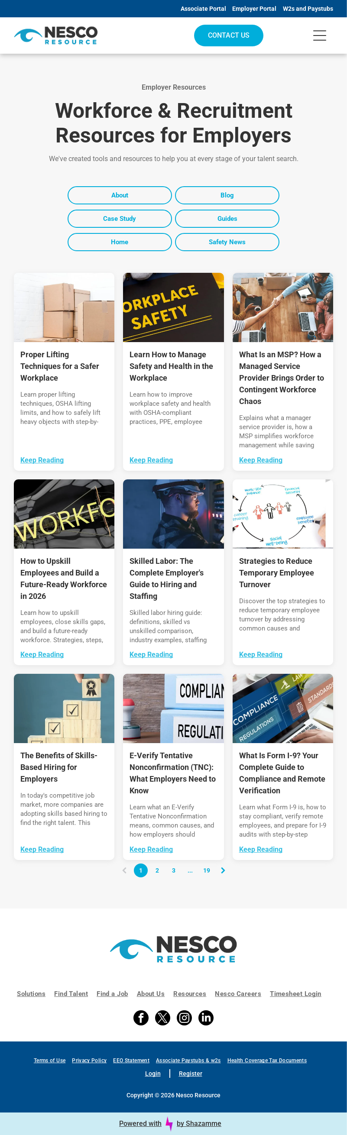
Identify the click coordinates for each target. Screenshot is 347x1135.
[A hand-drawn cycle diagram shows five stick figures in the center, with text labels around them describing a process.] (283, 514)
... (190, 870)
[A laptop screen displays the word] (283, 708)
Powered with (140, 1123)
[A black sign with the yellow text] (173, 307)
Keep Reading (42, 460)
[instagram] (184, 1019)
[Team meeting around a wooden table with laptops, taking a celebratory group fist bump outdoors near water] (283, 307)
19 (206, 870)
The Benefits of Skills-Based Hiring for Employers (58, 767)
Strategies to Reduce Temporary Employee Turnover (276, 572)
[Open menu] (319, 35)
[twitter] (162, 1019)
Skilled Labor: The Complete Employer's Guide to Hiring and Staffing (167, 578)
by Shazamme (199, 1123)
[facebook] (141, 1019)
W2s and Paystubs (308, 8)
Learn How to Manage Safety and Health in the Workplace (171, 366)
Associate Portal (203, 8)
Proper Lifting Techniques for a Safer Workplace (59, 366)
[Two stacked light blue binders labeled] (173, 708)
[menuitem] (35, 994)
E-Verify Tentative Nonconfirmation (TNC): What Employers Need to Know (173, 773)
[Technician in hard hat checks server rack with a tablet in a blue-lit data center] (173, 514)
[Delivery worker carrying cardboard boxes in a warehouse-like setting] (64, 307)
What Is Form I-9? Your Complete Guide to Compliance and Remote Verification (282, 773)
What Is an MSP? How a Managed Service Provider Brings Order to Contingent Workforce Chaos (281, 378)
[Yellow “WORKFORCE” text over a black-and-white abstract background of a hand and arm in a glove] (64, 514)
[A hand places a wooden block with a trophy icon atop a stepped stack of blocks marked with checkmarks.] (64, 708)
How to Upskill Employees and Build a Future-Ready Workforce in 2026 (63, 578)
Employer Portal (254, 8)
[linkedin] (206, 1019)
